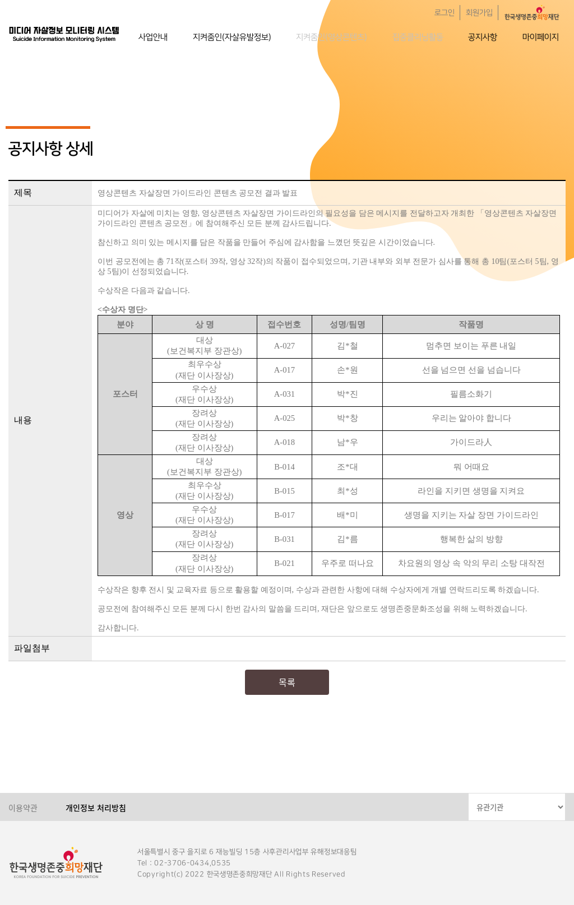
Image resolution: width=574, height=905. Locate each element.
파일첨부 (32, 648)
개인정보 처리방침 (96, 807)
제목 (23, 192)
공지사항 (482, 37)
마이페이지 (540, 37)
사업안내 (153, 37)
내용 (23, 420)
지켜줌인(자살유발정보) (232, 37)
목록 (287, 682)
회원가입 (479, 12)
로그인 (444, 12)
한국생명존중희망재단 (64, 33)
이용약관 (23, 807)
